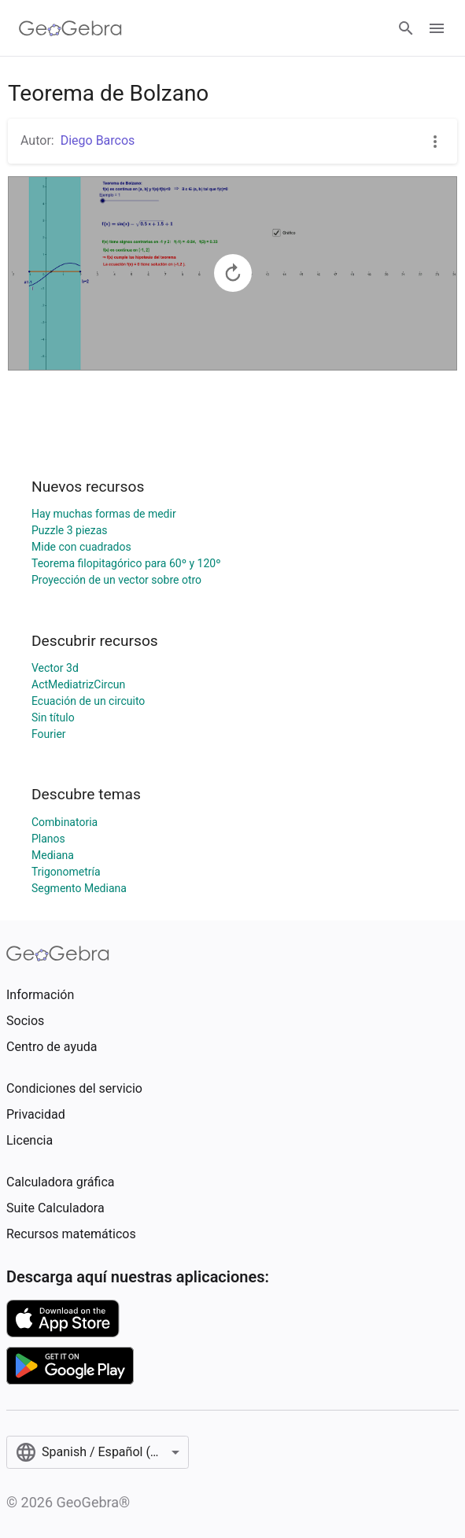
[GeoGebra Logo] (70, 28)
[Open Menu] (436, 28)
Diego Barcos (98, 140)
